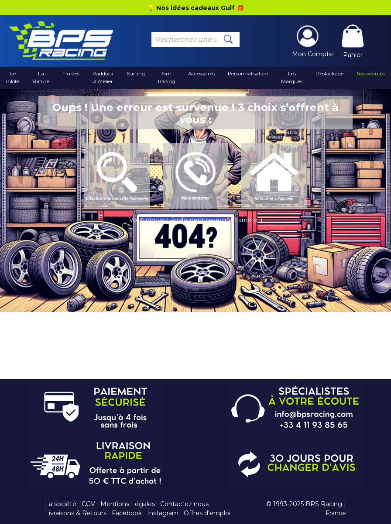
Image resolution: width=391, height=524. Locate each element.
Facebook (127, 513)
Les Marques (291, 77)
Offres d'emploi (207, 513)
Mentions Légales (127, 504)
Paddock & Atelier (103, 77)
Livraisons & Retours (75, 513)
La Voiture (40, 77)
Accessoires (201, 74)
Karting (136, 74)
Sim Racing (166, 77)
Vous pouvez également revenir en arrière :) (195, 220)
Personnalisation (248, 74)
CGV (88, 504)
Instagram (162, 513)
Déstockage (329, 74)
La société (60, 504)
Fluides (70, 74)
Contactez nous (184, 504)
